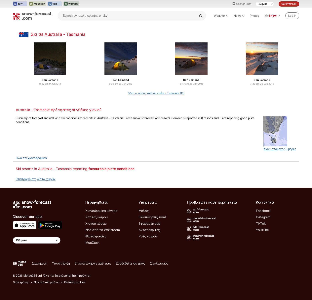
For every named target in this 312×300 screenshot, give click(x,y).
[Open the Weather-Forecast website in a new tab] (71, 4)
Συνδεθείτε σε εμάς (130, 263)
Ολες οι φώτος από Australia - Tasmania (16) (156, 93)
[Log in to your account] (292, 15)
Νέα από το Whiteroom (102, 230)
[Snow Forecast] (32, 16)
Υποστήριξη (61, 263)
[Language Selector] (265, 4)
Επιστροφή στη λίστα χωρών (36, 179)
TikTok (261, 223)
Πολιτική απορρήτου (46, 282)
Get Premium (288, 3)
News (239, 15)
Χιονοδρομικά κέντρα (101, 211)
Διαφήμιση (39, 263)
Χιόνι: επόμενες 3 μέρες (279, 149)
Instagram (263, 217)
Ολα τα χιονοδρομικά (31, 158)
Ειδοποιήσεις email (152, 217)
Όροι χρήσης (21, 282)
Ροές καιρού (147, 236)
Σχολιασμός (159, 263)
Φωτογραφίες (95, 236)
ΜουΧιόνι (92, 243)
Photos (254, 15)
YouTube (262, 230)
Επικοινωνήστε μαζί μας (93, 263)
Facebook (263, 211)
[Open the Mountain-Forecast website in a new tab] (37, 4)
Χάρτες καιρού (96, 217)
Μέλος (143, 211)
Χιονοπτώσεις (96, 223)
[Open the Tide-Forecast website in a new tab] (55, 4)
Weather (221, 15)
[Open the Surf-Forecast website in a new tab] (20, 4)
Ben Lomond (50, 79)
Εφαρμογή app (149, 223)
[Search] (201, 16)
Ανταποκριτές (149, 230)
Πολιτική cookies (74, 282)
